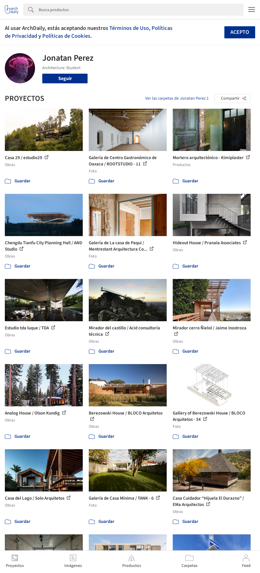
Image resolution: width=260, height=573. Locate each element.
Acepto (239, 32)
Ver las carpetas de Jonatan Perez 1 (177, 98)
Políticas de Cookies (66, 36)
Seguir (65, 78)
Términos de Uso (129, 28)
